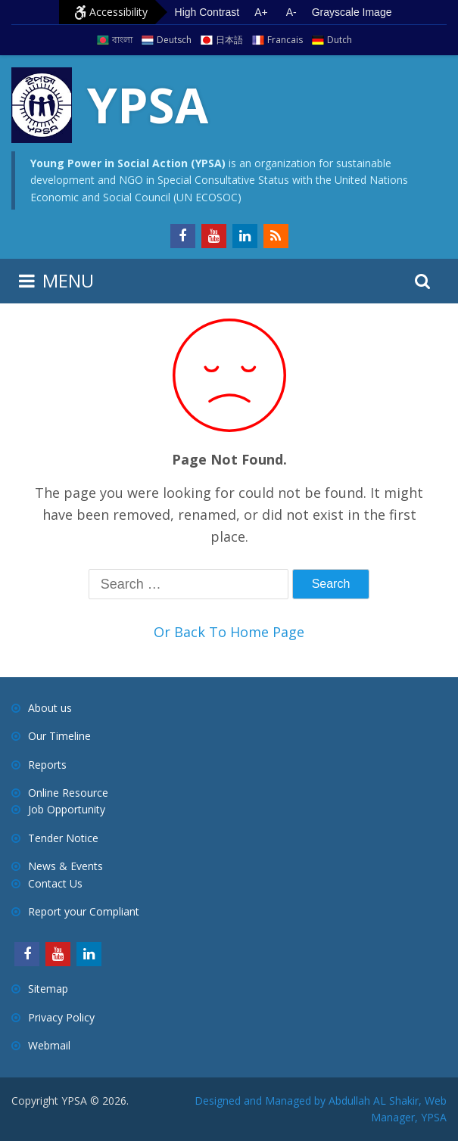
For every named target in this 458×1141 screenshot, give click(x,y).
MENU (68, 280)
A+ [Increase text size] (261, 12)
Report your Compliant (83, 911)
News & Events (65, 866)
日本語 (229, 39)
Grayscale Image (352, 12)
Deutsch (174, 39)
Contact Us (55, 883)
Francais (285, 39)
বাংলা (122, 39)
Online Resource (68, 792)
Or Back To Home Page (229, 632)
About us (50, 708)
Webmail (49, 1045)
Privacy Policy (61, 1017)
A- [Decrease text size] (291, 12)
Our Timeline (59, 736)
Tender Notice (63, 838)
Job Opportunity (66, 809)
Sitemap (48, 988)
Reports (47, 764)
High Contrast (207, 12)
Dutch (339, 39)
